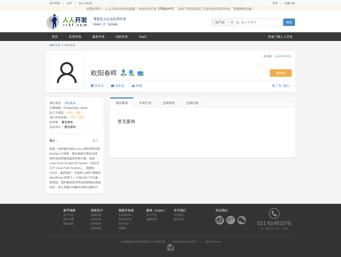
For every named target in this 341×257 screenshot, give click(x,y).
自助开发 (122, 36)
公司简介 (179, 214)
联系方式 (179, 219)
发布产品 (123, 223)
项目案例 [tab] (122, 103)
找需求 (122, 228)
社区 (69, 3)
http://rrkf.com (213, 241)
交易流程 (96, 214)
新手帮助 (55, 3)
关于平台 (68, 214)
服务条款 (68, 223)
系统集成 (70, 103)
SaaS (142, 36)
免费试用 (151, 219)
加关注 (97, 85)
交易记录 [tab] (192, 103)
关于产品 (151, 214)
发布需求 (96, 223)
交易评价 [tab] (169, 103)
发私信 (117, 85)
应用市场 (75, 36)
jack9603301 (284, 56)
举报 (137, 85)
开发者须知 (125, 214)
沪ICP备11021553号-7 (185, 241)
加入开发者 (85, 3)
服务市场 (98, 36)
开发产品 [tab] (145, 103)
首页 (55, 36)
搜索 (289, 22)
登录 (275, 3)
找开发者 (96, 228)
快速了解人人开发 (280, 36)
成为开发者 (125, 219)
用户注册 (68, 219)
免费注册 (289, 3)
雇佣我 (280, 73)
